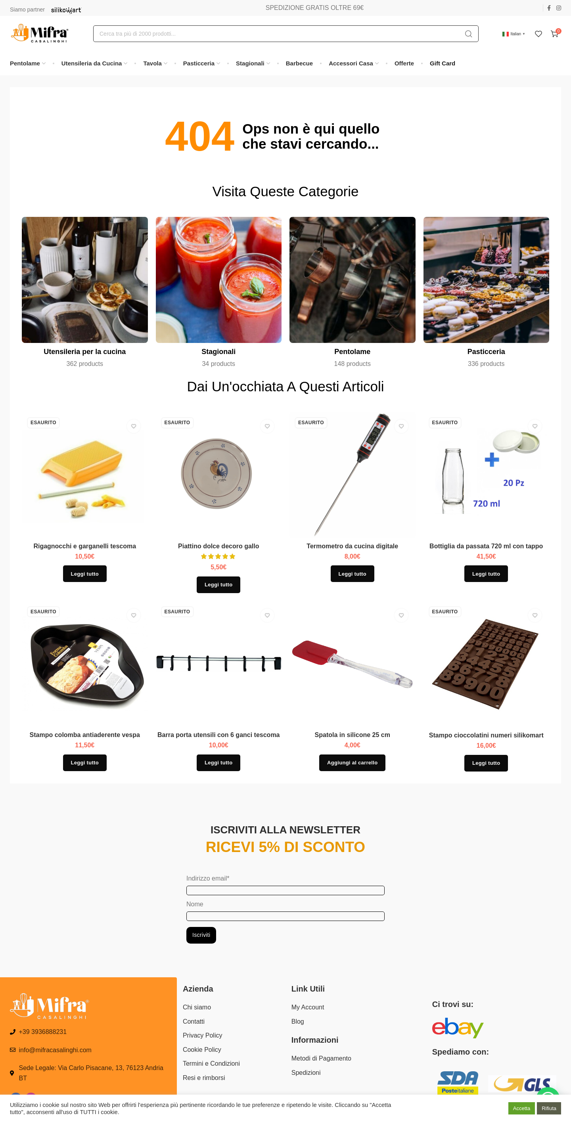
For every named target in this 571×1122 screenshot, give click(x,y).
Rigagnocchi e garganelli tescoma (84, 546)
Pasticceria (486, 352)
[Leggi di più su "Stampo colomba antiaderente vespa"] (85, 762)
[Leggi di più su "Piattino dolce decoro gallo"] (218, 584)
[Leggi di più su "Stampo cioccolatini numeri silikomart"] (486, 763)
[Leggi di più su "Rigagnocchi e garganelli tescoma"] (85, 573)
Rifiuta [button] (549, 1108)
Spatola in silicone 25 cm (352, 734)
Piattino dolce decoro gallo (218, 546)
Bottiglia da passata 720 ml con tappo (486, 546)
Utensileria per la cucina (85, 352)
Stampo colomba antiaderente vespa (85, 734)
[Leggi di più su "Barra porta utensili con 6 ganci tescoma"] (218, 762)
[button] (352, 762)
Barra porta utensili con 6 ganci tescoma (218, 734)
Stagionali (218, 352)
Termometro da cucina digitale (352, 546)
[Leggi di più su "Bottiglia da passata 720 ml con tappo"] (486, 573)
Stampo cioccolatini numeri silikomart (486, 735)
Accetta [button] (521, 1108)
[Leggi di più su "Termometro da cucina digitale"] (352, 573)
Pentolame (352, 352)
